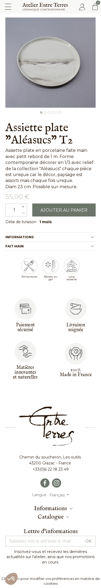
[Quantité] (16, 210)
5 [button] (56, 112)
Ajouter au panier (64, 210)
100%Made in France (76, 372)
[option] (50, 63)
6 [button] (60, 112)
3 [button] (48, 112)
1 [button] (41, 112)
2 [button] (45, 112)
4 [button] (52, 112)
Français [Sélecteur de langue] (58, 495)
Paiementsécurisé (25, 327)
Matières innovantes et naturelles (25, 372)
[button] (11, 578)
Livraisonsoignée (75, 327)
